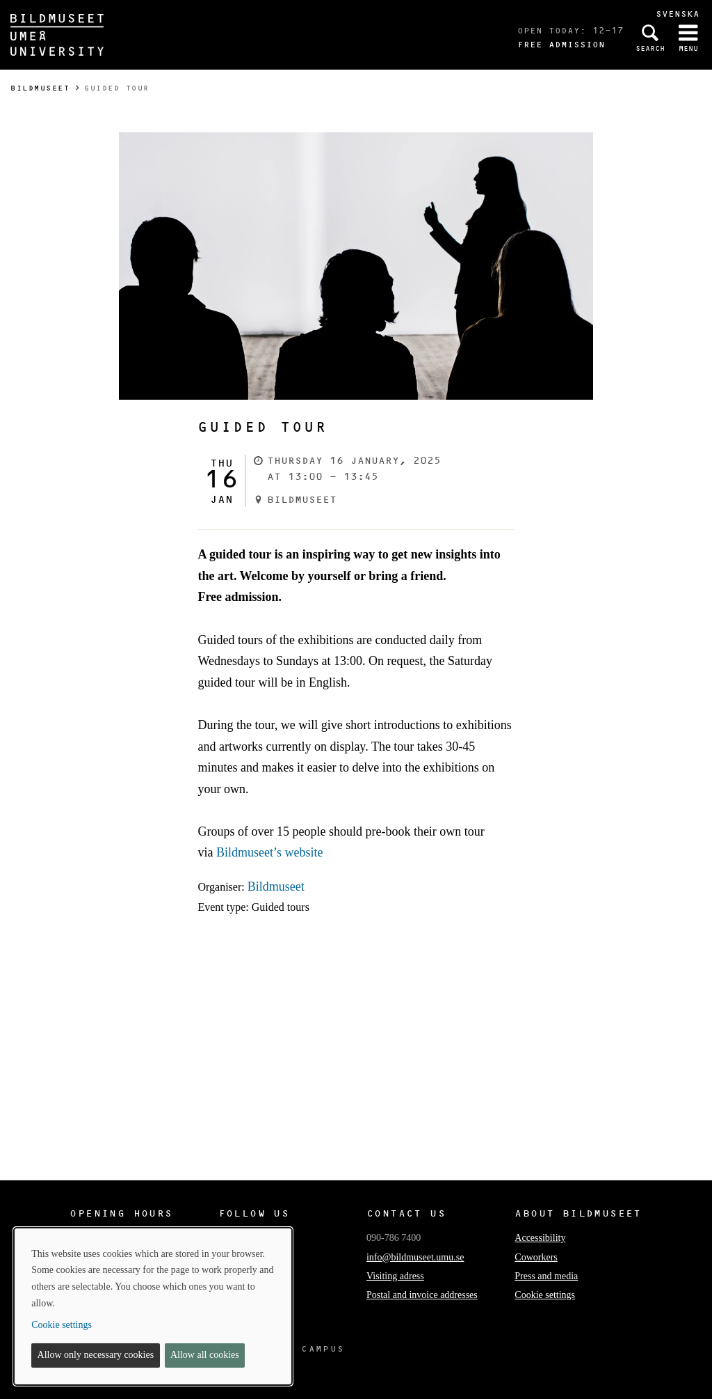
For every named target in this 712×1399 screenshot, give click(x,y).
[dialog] (153, 1306)
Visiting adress (395, 1276)
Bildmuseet (40, 88)
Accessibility (540, 1238)
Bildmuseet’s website (269, 852)
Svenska (677, 13)
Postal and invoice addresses (422, 1295)
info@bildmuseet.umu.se (415, 1257)
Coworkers (536, 1257)
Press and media (546, 1276)
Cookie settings (545, 1295)
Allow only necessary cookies (96, 1355)
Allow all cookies (204, 1355)
